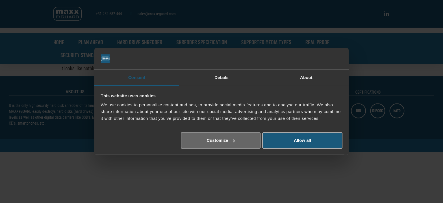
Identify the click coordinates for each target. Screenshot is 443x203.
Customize (221, 140)
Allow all (302, 140)
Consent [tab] (137, 77)
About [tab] (306, 77)
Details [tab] (221, 77)
